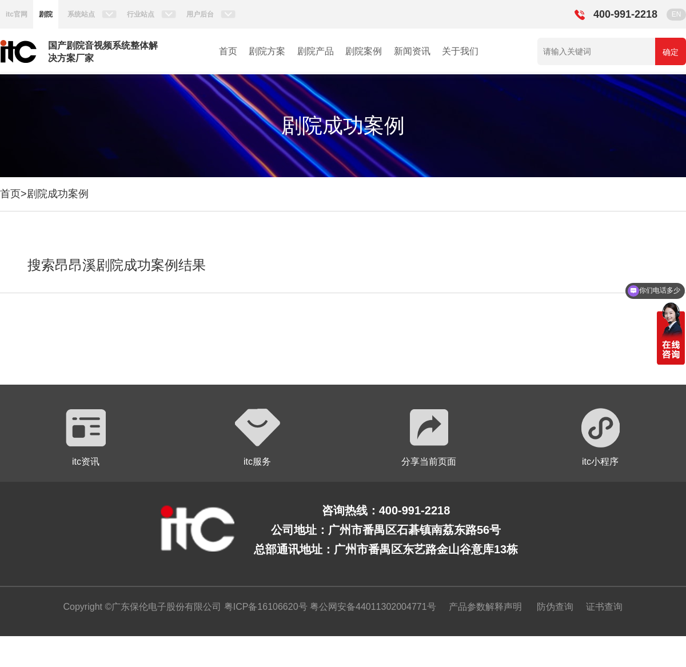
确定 (671, 52)
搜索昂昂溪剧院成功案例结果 (116, 265)
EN (676, 14)
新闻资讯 (412, 51)
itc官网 (16, 14)
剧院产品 (315, 51)
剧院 (46, 14)
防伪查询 (555, 607)
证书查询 (604, 607)
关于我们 (460, 51)
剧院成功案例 (58, 193)
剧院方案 (267, 51)
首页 (228, 51)
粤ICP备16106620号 (264, 607)
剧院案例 (363, 51)
